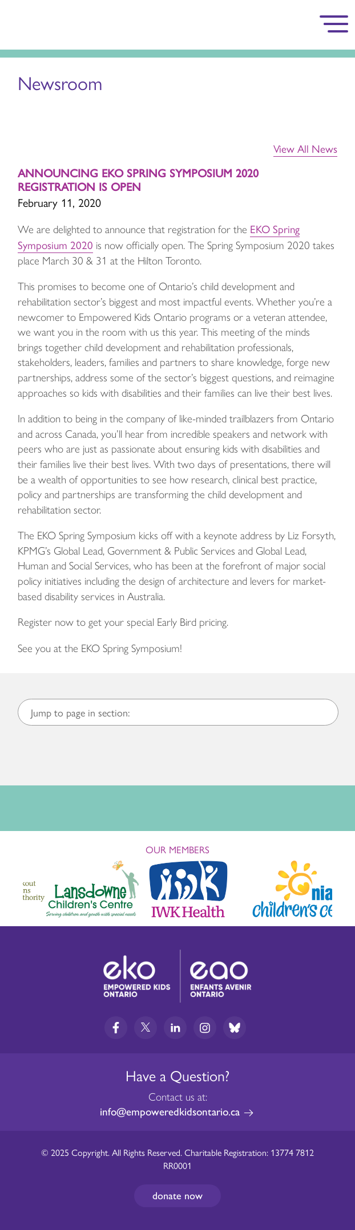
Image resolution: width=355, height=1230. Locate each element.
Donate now (177, 1196)
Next (335, 886)
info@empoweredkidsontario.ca (170, 1111)
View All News (305, 148)
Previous (19, 884)
